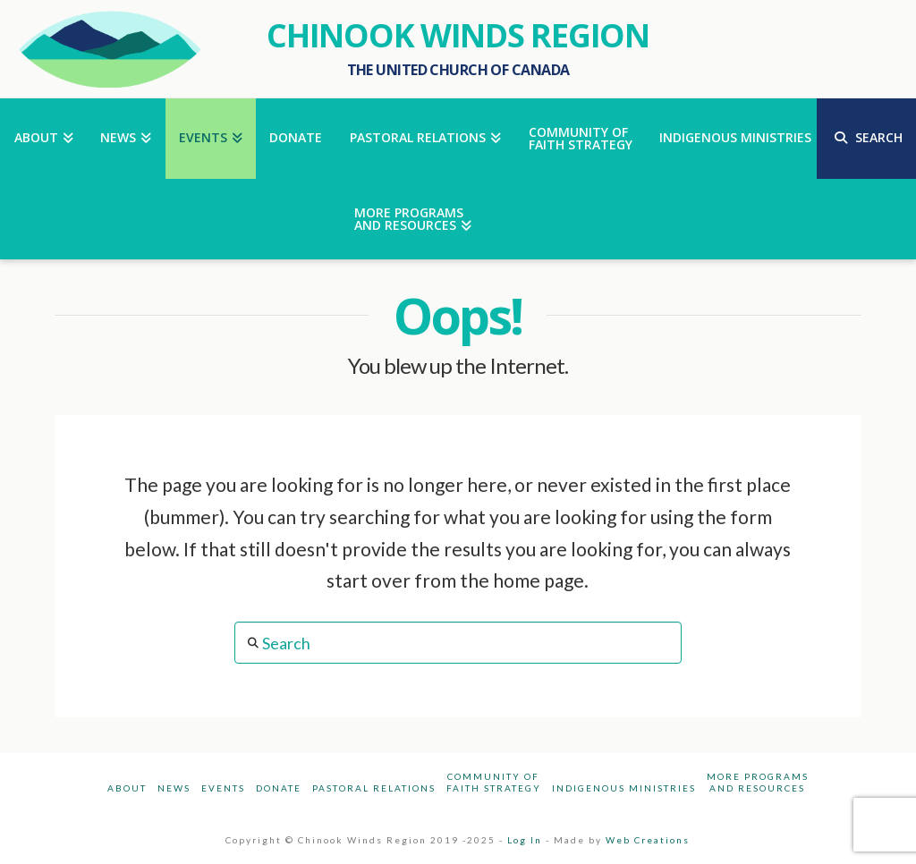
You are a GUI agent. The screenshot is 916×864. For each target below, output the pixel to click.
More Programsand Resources (758, 782)
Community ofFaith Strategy (493, 782)
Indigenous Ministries (624, 788)
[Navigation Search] (866, 138)
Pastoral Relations (374, 788)
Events (223, 788)
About (127, 788)
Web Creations (648, 839)
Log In (524, 839)
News (174, 788)
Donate (278, 788)
